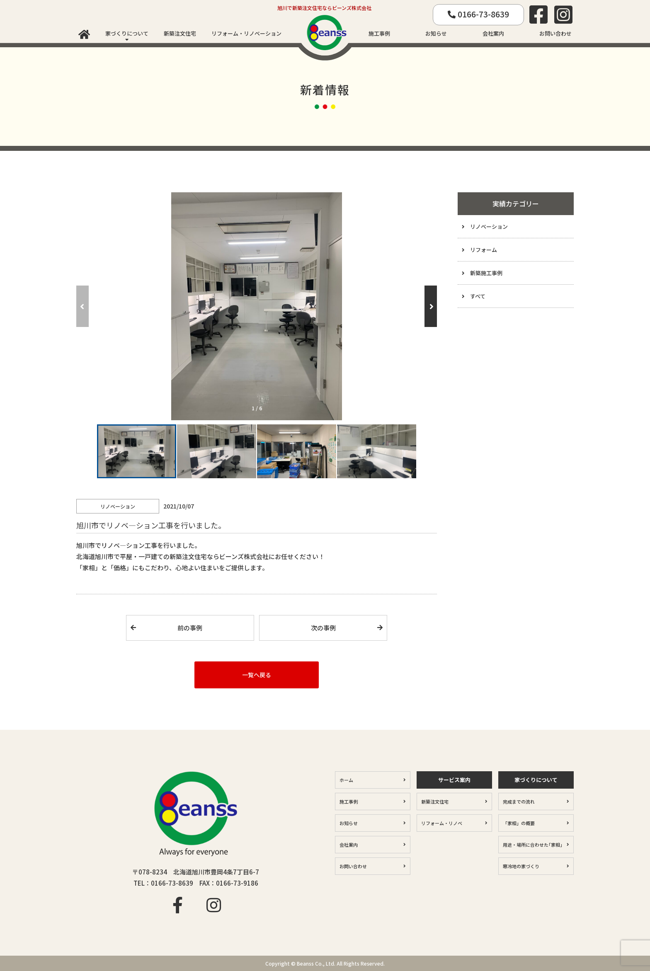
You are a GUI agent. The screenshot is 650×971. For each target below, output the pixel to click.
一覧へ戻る (256, 675)
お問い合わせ (555, 33)
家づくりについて (126, 33)
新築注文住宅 (180, 33)
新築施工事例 (486, 273)
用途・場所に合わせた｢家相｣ (533, 844)
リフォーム (483, 250)
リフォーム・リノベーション (246, 33)
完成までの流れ (519, 801)
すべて (477, 296)
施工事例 (379, 33)
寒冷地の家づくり (521, 866)
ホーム (346, 780)
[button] (430, 306)
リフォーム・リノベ (441, 823)
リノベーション (489, 226)
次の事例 (323, 627)
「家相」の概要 (519, 823)
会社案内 (493, 33)
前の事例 (189, 627)
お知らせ (436, 33)
